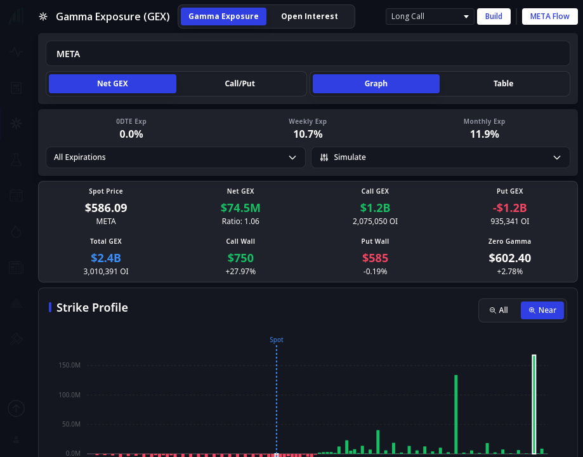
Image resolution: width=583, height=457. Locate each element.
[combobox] (308, 53)
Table (503, 83)
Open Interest (309, 16)
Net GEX (112, 83)
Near (542, 310)
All (498, 310)
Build (493, 16)
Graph (376, 83)
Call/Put (239, 83)
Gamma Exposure (223, 16)
